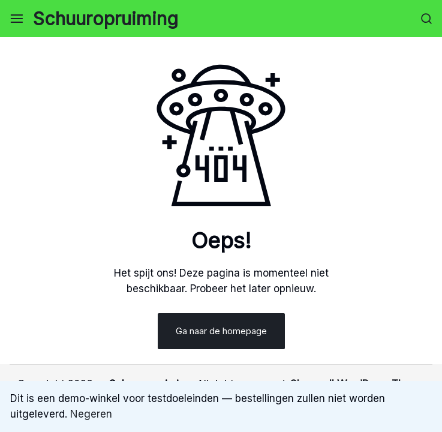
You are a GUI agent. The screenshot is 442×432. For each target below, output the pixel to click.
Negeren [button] (91, 414)
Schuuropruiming (105, 18)
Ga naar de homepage (221, 331)
